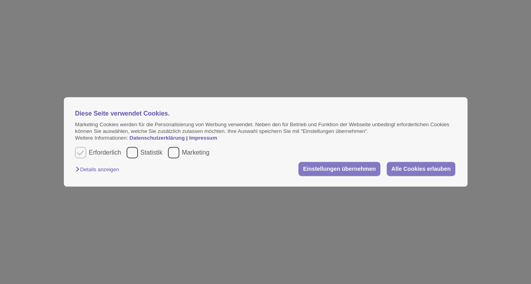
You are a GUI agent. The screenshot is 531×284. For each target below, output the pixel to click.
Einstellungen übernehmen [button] (339, 169)
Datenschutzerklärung (158, 138)
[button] (99, 169)
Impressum (203, 138)
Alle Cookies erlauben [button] (421, 169)
